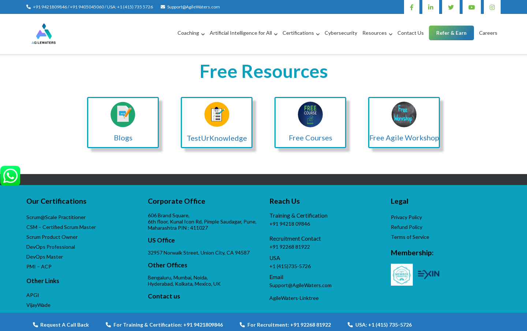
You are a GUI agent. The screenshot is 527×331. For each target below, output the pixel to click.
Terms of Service (410, 237)
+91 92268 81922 (289, 247)
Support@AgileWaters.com (193, 7)
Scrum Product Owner (52, 237)
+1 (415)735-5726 (290, 266)
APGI (32, 295)
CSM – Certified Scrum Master (61, 227)
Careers (488, 33)
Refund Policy (406, 227)
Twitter (451, 7)
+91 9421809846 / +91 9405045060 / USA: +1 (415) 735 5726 (93, 7)
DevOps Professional (50, 247)
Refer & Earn (451, 33)
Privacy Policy (406, 217)
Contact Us (410, 33)
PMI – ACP (39, 266)
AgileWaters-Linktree (294, 298)
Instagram (492, 7)
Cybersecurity (341, 33)
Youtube (472, 7)
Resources (374, 33)
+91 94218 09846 (289, 224)
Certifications (298, 33)
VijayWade (38, 305)
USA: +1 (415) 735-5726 (380, 324)
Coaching (188, 33)
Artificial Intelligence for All (241, 33)
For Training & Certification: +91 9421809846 (164, 324)
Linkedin (430, 7)
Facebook (411, 7)
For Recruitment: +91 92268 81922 (285, 324)
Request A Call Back (61, 324)
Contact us (164, 296)
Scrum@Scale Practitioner (56, 217)
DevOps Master (44, 256)
